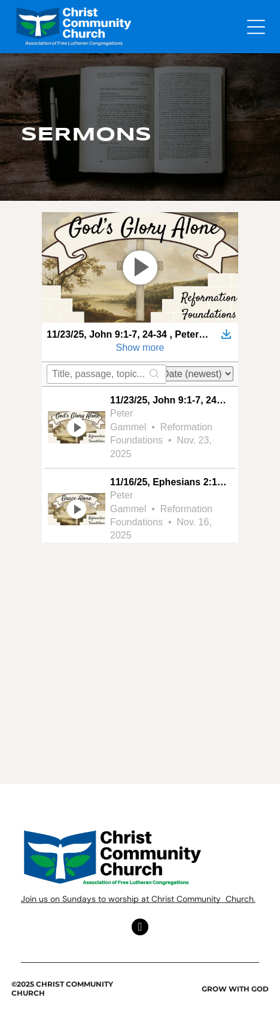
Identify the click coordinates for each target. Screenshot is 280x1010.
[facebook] (140, 928)
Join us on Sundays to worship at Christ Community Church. (138, 898)
